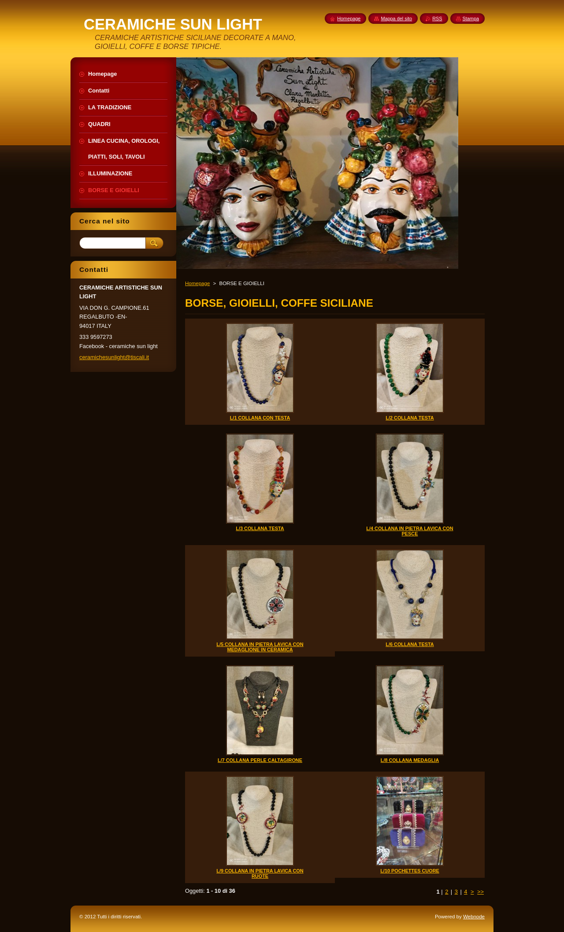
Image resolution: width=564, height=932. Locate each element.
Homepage (197, 283)
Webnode (474, 916)
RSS (437, 18)
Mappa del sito (396, 18)
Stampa (471, 18)
